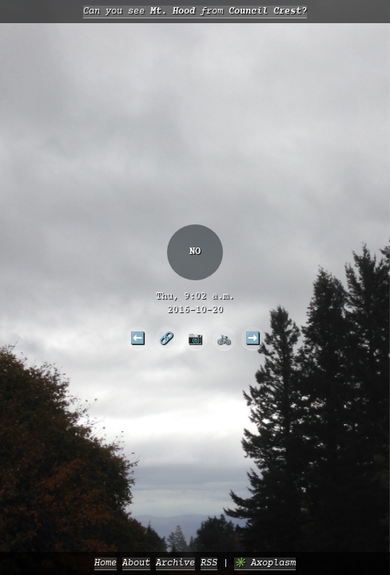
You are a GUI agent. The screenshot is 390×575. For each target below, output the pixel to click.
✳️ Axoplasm (265, 563)
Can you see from (195, 12)
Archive (175, 563)
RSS (209, 563)
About (136, 563)
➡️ (252, 337)
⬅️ (137, 337)
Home (105, 563)
